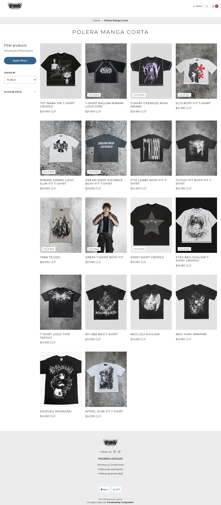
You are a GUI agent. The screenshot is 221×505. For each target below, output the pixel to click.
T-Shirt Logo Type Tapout (56, 337)
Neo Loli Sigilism (146, 336)
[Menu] (197, 6)
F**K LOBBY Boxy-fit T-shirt (150, 183)
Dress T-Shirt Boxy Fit (105, 258)
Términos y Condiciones (110, 461)
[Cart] (215, 6)
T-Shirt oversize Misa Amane (150, 100)
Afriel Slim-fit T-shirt (105, 413)
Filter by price (20, 87)
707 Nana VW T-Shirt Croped (58, 100)
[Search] (207, 6)
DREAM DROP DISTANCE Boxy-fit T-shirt (105, 183)
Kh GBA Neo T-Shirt (102, 336)
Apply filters (20, 56)
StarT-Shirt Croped (148, 258)
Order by (9, 68)
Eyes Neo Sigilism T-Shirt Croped (193, 260)
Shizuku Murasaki (56, 413)
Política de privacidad (110, 470)
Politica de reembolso (110, 466)
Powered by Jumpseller (120, 499)
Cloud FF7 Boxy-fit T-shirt (195, 183)
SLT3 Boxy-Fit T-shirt (194, 98)
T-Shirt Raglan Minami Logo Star (105, 100)
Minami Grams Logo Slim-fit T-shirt (58, 183)
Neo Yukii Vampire (192, 336)
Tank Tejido (51, 258)
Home (96, 16)
